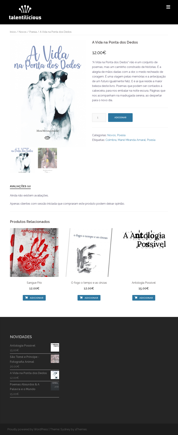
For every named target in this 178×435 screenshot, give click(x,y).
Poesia (33, 31)
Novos (22, 31)
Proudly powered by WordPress (27, 429)
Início (13, 31)
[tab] (20, 186)
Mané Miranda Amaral (132, 140)
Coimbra (111, 140)
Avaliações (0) (20, 186)
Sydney (65, 429)
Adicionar (120, 117)
